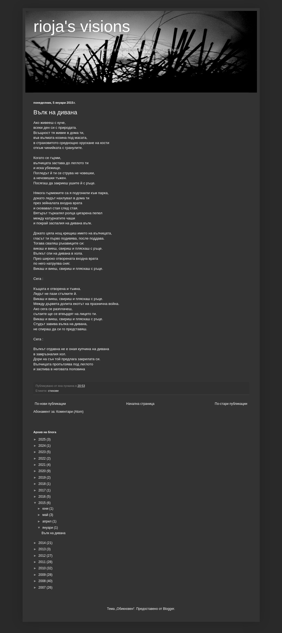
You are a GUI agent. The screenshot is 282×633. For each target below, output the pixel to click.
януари (48, 528)
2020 (42, 471)
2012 (42, 556)
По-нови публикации (50, 404)
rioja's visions (82, 26)
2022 (42, 458)
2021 (42, 465)
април (47, 521)
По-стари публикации (231, 404)
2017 (42, 490)
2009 (42, 575)
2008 (42, 581)
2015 (42, 503)
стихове (53, 390)
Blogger (168, 609)
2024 (42, 446)
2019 (42, 477)
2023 (42, 452)
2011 (42, 562)
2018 (42, 484)
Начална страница (140, 404)
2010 (42, 568)
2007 (42, 587)
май (45, 515)
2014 (42, 543)
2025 (42, 439)
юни (45, 508)
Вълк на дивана (55, 112)
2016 (42, 497)
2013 (42, 549)
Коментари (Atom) (70, 412)
